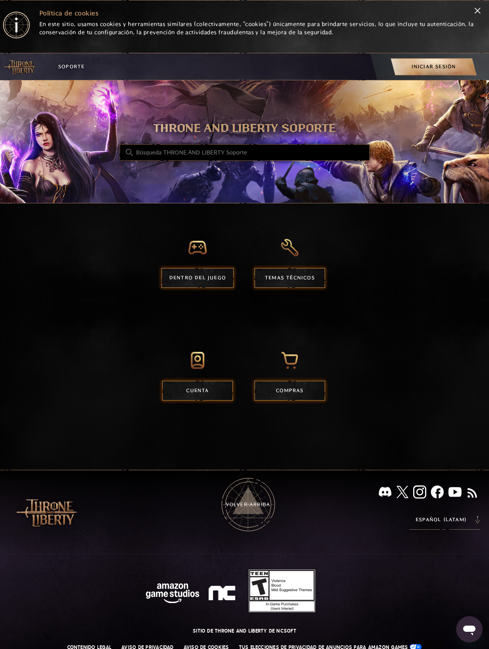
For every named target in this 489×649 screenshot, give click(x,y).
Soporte (71, 66)
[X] (402, 493)
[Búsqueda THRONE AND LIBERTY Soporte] (245, 152)
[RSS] (472, 493)
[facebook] (437, 493)
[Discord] (385, 493)
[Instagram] (419, 493)
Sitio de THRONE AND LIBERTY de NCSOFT (244, 631)
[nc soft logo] (223, 595)
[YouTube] (455, 493)
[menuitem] (433, 66)
